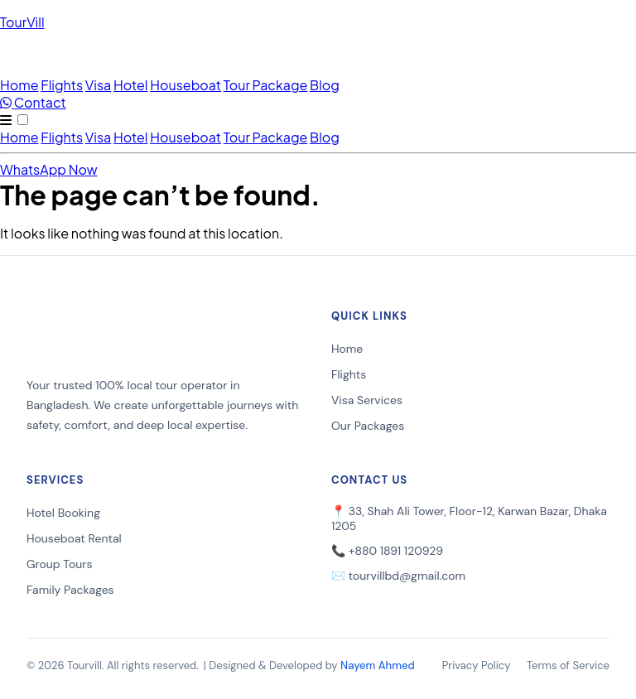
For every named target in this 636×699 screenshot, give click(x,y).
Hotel (130, 85)
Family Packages (70, 589)
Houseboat (185, 85)
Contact (33, 102)
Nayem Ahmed (377, 665)
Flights (62, 85)
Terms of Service (568, 665)
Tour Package (266, 85)
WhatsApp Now (49, 169)
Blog (325, 85)
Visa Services (366, 400)
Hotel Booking (63, 512)
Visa (98, 85)
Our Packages (367, 425)
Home (19, 85)
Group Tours (59, 564)
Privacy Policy (476, 665)
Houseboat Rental (74, 538)
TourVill (22, 22)
